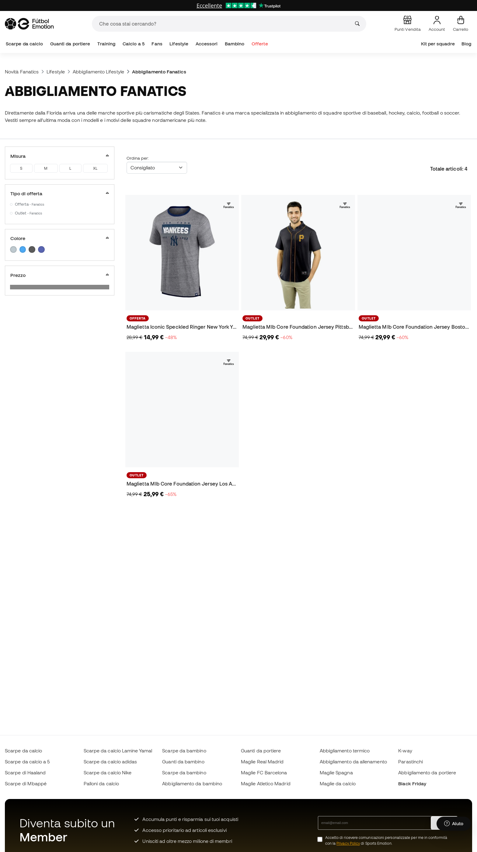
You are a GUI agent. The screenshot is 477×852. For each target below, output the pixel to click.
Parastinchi (410, 761)
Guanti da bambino (183, 761)
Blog (466, 43)
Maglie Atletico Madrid (266, 783)
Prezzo (59, 275)
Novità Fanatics (22, 71)
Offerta (29, 204)
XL (95, 168)
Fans (156, 43)
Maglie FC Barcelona (264, 772)
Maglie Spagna (336, 772)
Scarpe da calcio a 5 (27, 761)
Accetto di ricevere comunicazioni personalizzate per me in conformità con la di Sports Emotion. (386, 840)
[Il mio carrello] (460, 24)
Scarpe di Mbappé (26, 783)
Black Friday (412, 783)
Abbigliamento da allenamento (353, 761)
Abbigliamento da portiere (427, 772)
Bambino (235, 43)
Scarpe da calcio (24, 43)
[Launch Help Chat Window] (454, 824)
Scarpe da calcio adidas (110, 761)
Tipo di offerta (59, 193)
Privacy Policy (348, 843)
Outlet (28, 213)
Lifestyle (178, 43)
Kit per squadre (438, 43)
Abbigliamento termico (345, 750)
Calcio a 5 (133, 43)
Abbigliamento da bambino (192, 783)
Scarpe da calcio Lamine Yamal (118, 750)
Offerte (260, 43)
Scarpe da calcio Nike (108, 772)
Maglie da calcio (338, 783)
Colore (59, 238)
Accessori (207, 43)
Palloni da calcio (101, 783)
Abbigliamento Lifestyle (98, 71)
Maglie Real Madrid (262, 761)
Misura (59, 156)
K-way (405, 750)
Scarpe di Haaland (25, 772)
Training (106, 43)
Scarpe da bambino (184, 750)
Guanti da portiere (70, 43)
